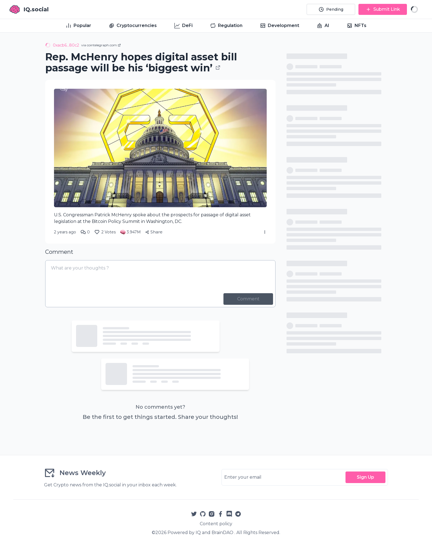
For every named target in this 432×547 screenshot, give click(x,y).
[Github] (202, 514)
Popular (78, 25)
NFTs (356, 25)
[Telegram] (238, 514)
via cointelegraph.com (101, 45)
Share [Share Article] (154, 232)
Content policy (216, 523)
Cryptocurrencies (133, 25)
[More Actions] (265, 232)
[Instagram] (211, 514)
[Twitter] (194, 514)
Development (279, 25)
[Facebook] (220, 514)
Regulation (226, 25)
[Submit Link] (382, 9)
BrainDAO (222, 532)
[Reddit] (229, 514)
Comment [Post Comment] (248, 298)
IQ (198, 532)
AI (323, 25)
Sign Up (365, 477)
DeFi (183, 25)
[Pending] (331, 9)
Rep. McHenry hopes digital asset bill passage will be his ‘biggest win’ (141, 62)
